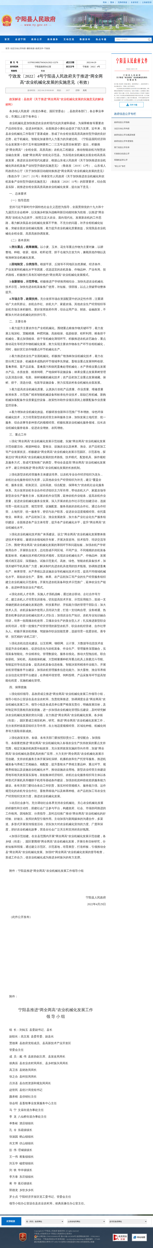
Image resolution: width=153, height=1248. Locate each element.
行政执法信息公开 (122, 154)
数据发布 (85, 39)
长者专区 (135, 2)
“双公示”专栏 (119, 166)
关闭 (85, 90)
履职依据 (30, 48)
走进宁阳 (20, 39)
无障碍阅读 (122, 2)
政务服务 (52, 39)
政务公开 (36, 39)
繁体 (112, 2)
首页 (7, 39)
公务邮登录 (147, 2)
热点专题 (101, 39)
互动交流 (69, 39)
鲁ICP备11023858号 (68, 1236)
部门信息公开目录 (122, 147)
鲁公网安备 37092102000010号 (48, 1236)
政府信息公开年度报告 (123, 141)
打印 (78, 90)
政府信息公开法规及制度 (124, 135)
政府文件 (39, 48)
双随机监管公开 (121, 160)
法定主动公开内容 (18, 48)
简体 (105, 2)
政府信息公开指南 (122, 122)
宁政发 (47, 48)
